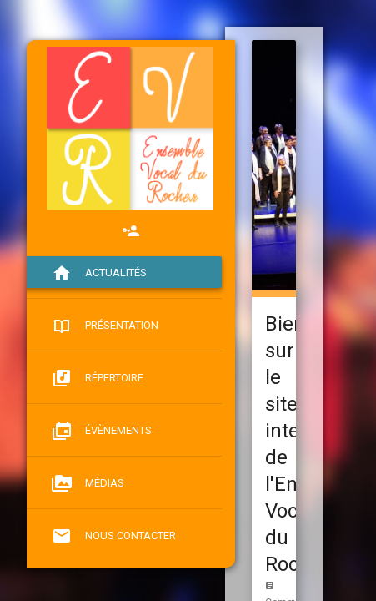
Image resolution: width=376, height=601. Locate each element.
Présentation (105, 326)
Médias (88, 483)
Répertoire (97, 378)
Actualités (99, 273)
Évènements (102, 431)
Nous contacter (114, 536)
